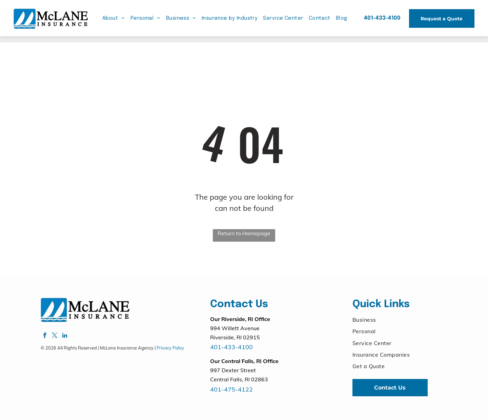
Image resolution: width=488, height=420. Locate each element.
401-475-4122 (231, 389)
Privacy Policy (170, 348)
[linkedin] (64, 336)
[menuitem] (114, 18)
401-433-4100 (231, 347)
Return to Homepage (244, 233)
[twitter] (54, 336)
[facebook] (45, 336)
